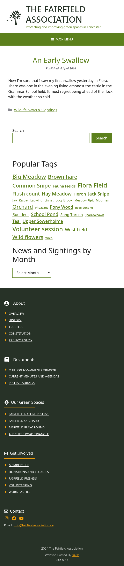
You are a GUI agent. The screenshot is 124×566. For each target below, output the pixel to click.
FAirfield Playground (27, 427)
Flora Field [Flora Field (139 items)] (92, 185)
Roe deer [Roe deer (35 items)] (20, 214)
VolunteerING (20, 485)
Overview (16, 313)
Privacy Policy (20, 340)
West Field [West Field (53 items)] (76, 229)
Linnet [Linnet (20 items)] (49, 200)
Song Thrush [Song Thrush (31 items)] (71, 214)
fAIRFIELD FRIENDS (23, 478)
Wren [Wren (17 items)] (48, 238)
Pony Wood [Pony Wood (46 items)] (61, 207)
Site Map (62, 560)
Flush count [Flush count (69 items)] (26, 193)
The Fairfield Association (55, 14)
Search (18, 130)
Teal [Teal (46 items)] (16, 221)
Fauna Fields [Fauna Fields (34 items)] (64, 186)
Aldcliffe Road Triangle (29, 434)
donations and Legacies (29, 472)
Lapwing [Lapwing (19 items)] (36, 200)
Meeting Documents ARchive (32, 369)
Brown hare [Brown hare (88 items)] (62, 176)
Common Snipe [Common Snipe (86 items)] (31, 185)
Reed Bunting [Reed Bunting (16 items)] (84, 207)
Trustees (16, 327)
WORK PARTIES (19, 492)
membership (19, 465)
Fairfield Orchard (24, 421)
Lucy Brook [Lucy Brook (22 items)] (64, 200)
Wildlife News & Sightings (35, 109)
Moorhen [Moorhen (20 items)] (102, 200)
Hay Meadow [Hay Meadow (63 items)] (57, 193)
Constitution (20, 333)
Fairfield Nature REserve (29, 414)
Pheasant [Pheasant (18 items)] (41, 207)
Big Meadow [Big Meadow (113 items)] (29, 176)
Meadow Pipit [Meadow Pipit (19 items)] (84, 200)
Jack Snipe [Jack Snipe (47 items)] (98, 194)
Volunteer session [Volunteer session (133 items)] (37, 229)
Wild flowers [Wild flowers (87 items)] (27, 237)
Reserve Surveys (22, 383)
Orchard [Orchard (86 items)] (22, 206)
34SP (75, 555)
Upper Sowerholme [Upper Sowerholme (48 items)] (43, 221)
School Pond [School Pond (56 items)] (44, 214)
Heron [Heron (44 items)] (80, 194)
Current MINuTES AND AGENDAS (34, 376)
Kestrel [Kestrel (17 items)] (23, 200)
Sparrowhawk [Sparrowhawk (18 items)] (94, 215)
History (15, 320)
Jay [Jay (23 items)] (14, 200)
